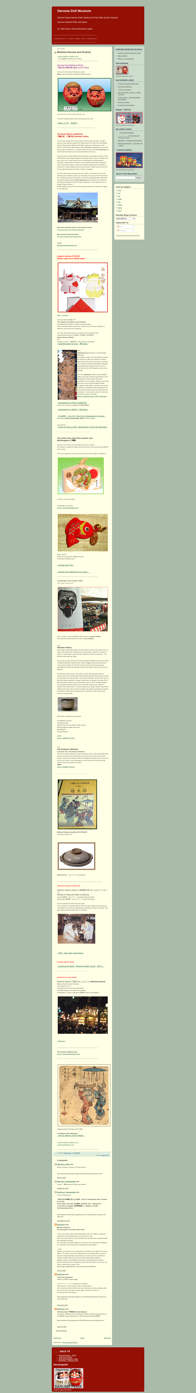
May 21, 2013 (61, 1177)
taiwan (120, 207)
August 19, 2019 (62, 1305)
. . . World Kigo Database (126, 132)
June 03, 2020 (61, 1326)
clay (119, 193)
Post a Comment (61, 1330)
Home (82, 1338)
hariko (103, 1155)
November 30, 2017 (63, 1220)
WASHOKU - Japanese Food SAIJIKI (130, 140)
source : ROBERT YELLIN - (66, 738)
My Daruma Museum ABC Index (128, 84)
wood (119, 210)
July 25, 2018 (61, 1270)
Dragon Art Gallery (124, 102)
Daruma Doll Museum (75, 11)
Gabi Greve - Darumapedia (66, 1181)
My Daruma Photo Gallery (126, 105)
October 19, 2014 (62, 1188)
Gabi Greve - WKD (63, 1164)
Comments (121, 230)
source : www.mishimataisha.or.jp (68, 508)
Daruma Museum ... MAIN (67, 1355)
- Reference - (61, 1041)
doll (119, 196)
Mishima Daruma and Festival (74, 52)
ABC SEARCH (122, 56)
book (119, 190)
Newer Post (57, 1338)
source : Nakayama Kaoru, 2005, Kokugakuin (92, 396)
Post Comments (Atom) (69, 1342)
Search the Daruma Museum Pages (129, 53)
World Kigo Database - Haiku (68, 1359)
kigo (107, 1155)
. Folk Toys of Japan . (125, 89)
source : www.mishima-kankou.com (68, 1054)
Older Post (107, 1338)
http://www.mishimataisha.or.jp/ (67, 245)
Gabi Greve (61, 1224)
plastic (120, 205)
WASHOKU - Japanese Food (68, 1361)
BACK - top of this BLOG (126, 58)
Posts (120, 226)
